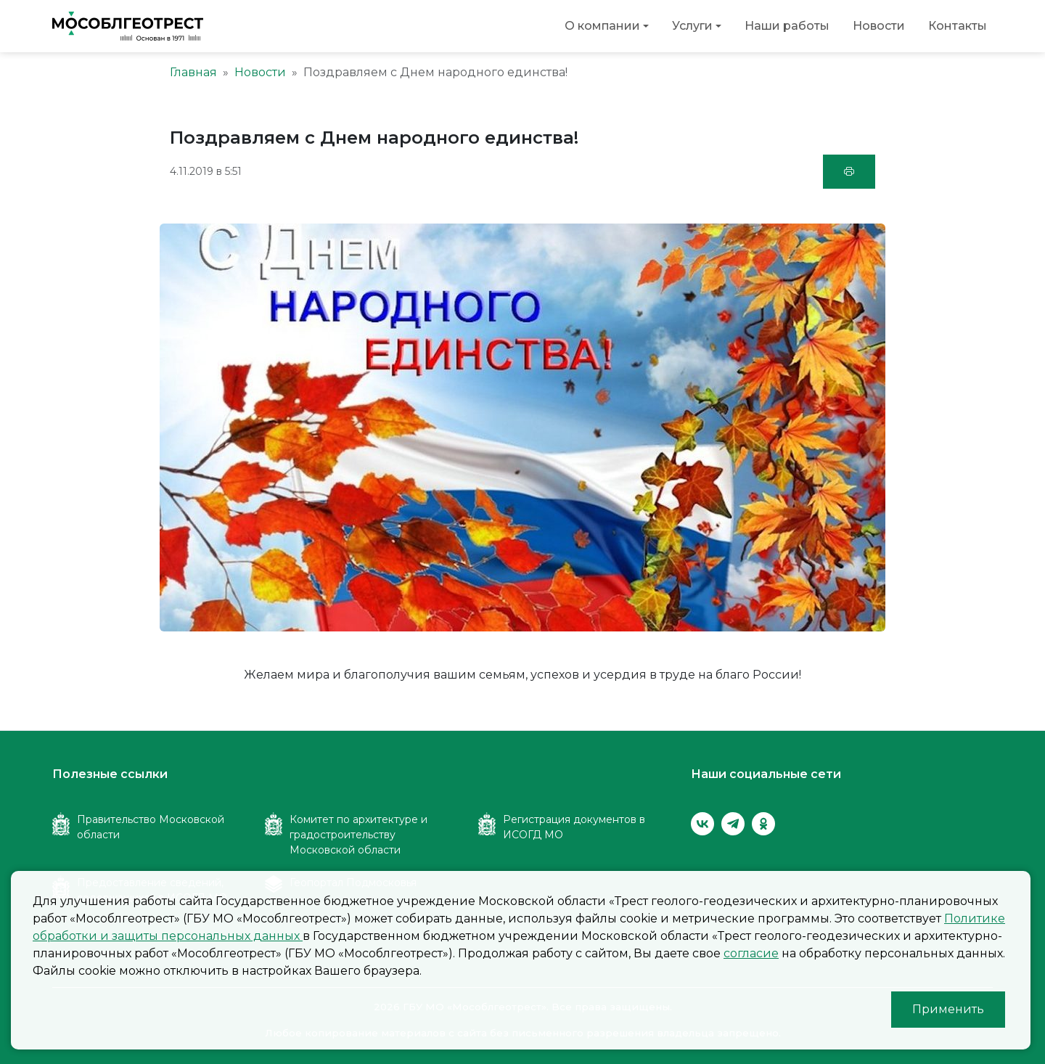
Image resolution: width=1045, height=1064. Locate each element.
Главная (193, 72)
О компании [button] (602, 26)
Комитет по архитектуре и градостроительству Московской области (358, 834)
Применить (948, 1009)
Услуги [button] (692, 26)
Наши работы (787, 26)
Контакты (957, 26)
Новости (879, 26)
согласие (751, 953)
